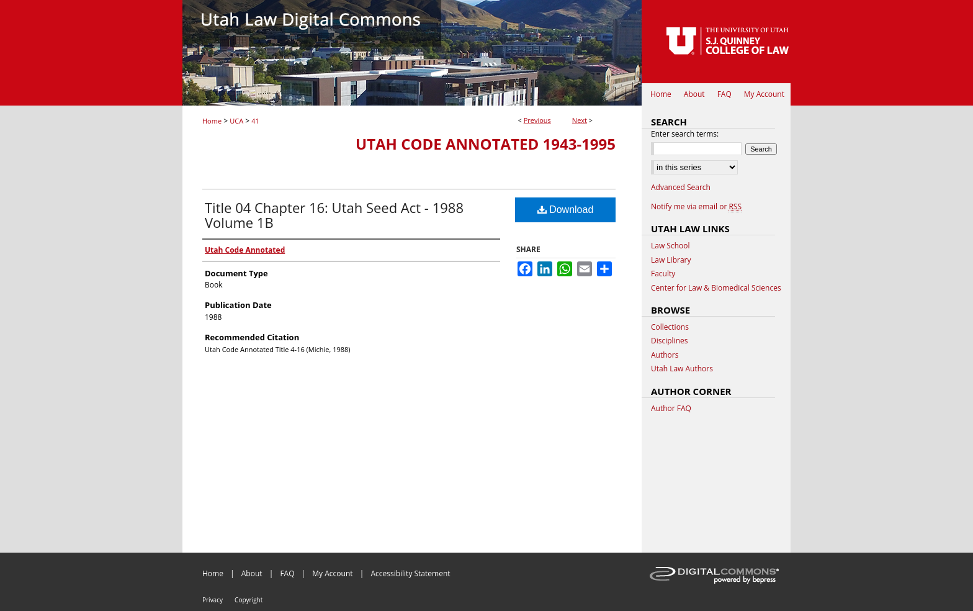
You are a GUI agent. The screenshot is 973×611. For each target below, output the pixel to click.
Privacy (212, 599)
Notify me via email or (696, 206)
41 (255, 120)
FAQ (287, 573)
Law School (670, 246)
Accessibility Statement (410, 573)
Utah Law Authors (682, 368)
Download (565, 209)
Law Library (671, 260)
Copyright (248, 599)
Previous (537, 120)
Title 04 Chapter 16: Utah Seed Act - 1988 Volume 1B (334, 215)
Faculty (663, 273)
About (251, 573)
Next (579, 120)
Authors (664, 355)
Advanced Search (681, 187)
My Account (332, 573)
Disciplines (669, 341)
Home (212, 120)
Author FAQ (671, 408)
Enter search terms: (685, 134)
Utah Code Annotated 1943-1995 (486, 144)
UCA (236, 120)
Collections (670, 327)
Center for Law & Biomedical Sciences (716, 288)
